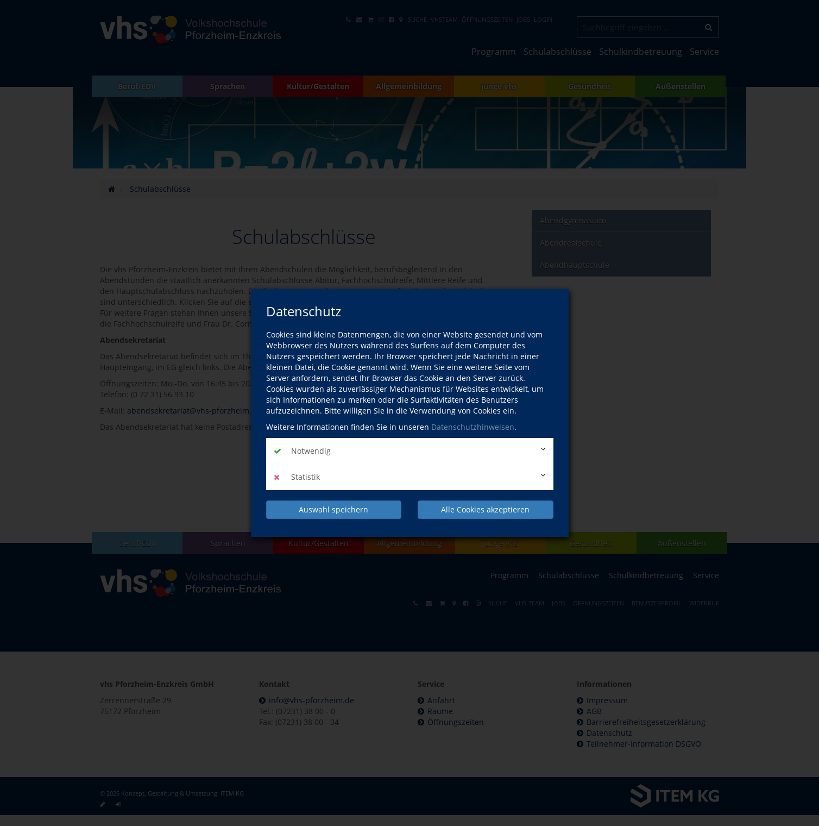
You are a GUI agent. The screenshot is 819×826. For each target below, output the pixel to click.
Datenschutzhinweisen (472, 427)
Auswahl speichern (333, 509)
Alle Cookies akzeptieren (485, 509)
